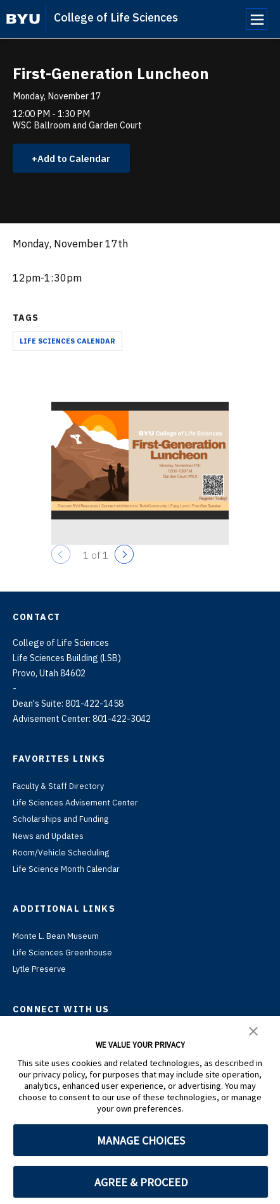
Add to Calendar (79, 158)
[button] (253, 1030)
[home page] (23, 19)
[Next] (124, 556)
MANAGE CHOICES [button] (141, 1140)
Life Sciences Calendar (67, 342)
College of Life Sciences (116, 17)
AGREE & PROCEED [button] (141, 1182)
